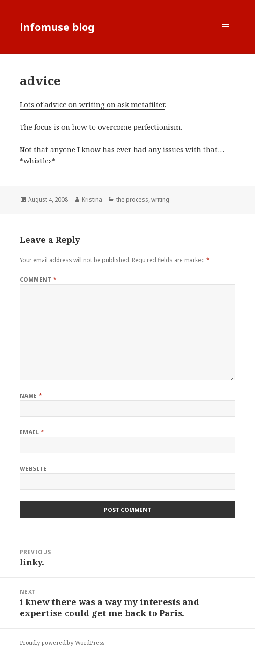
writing (160, 200)
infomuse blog (57, 27)
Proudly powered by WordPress (62, 643)
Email (32, 432)
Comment (38, 280)
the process (132, 200)
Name (31, 396)
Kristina (92, 200)
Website (33, 469)
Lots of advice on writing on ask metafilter (92, 104)
